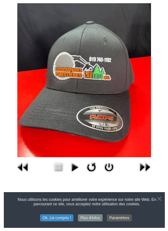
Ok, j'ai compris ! (57, 218)
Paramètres (119, 218)
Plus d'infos (90, 218)
